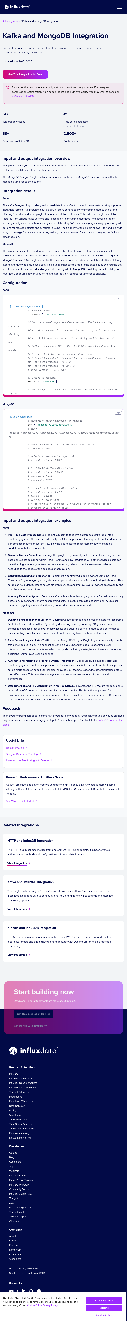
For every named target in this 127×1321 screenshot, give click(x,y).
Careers (13, 1240)
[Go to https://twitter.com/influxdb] (17, 1291)
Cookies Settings (104, 1315)
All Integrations (11, 21)
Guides (13, 1153)
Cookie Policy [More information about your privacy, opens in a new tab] (34, 1305)
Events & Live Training (21, 1180)
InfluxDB (13, 1074)
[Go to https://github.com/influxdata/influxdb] (31, 1291)
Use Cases (15, 1115)
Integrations (15, 1097)
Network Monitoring (20, 1138)
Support (13, 1166)
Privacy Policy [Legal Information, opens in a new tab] (50, 1305)
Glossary (14, 1221)
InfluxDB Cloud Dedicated (23, 1087)
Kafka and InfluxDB (23, 96)
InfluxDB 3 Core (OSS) (21, 1194)
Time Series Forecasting (22, 1128)
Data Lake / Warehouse (21, 1101)
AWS (11, 1203)
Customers (15, 1162)
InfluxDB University (19, 1185)
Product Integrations (20, 1207)
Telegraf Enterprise (19, 1092)
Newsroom (15, 1250)
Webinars (14, 1171)
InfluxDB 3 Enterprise (20, 1078)
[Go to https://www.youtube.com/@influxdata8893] (11, 1291)
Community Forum (19, 1189)
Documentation (17, 1175)
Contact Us (15, 1254)
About (12, 1236)
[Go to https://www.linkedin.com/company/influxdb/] (24, 1291)
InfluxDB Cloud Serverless (23, 1083)
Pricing (13, 1110)
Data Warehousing (19, 1133)
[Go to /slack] (39, 1291)
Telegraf (13, 1198)
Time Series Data (18, 1119)
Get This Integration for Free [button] (25, 74)
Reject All (104, 1307)
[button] (119, 7)
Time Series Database (21, 1124)
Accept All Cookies (104, 1300)
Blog (11, 1157)
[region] (63, 1306)
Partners (13, 1245)
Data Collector (17, 1106)
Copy (118, 298)
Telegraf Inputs (17, 1212)
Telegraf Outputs (18, 1216)
